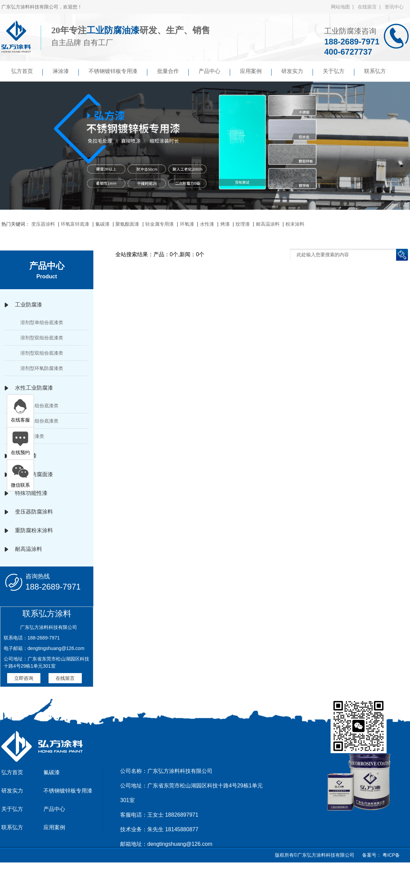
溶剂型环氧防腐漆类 (41, 368)
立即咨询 (23, 678)
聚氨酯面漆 (127, 224)
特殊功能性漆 (31, 493)
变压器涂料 (43, 224)
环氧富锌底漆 (75, 224)
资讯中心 (394, 7)
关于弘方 (338, 72)
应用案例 (256, 72)
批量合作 (173, 72)
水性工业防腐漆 (34, 388)
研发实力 (297, 72)
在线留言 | (370, 7)
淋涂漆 (66, 72)
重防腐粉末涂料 (34, 530)
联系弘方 (375, 71)
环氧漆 (187, 224)
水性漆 (207, 224)
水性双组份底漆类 (39, 421)
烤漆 (225, 224)
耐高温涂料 (268, 224)
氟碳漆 (102, 224)
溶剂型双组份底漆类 (41, 337)
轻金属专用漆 (159, 224)
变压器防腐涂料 (34, 512)
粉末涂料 (294, 224)
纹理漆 (243, 224)
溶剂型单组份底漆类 (41, 322)
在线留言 (65, 678)
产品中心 (214, 72)
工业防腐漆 (28, 305)
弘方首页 (27, 72)
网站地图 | (343, 7)
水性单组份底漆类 (39, 405)
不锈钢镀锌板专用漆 (118, 72)
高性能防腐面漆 (34, 474)
